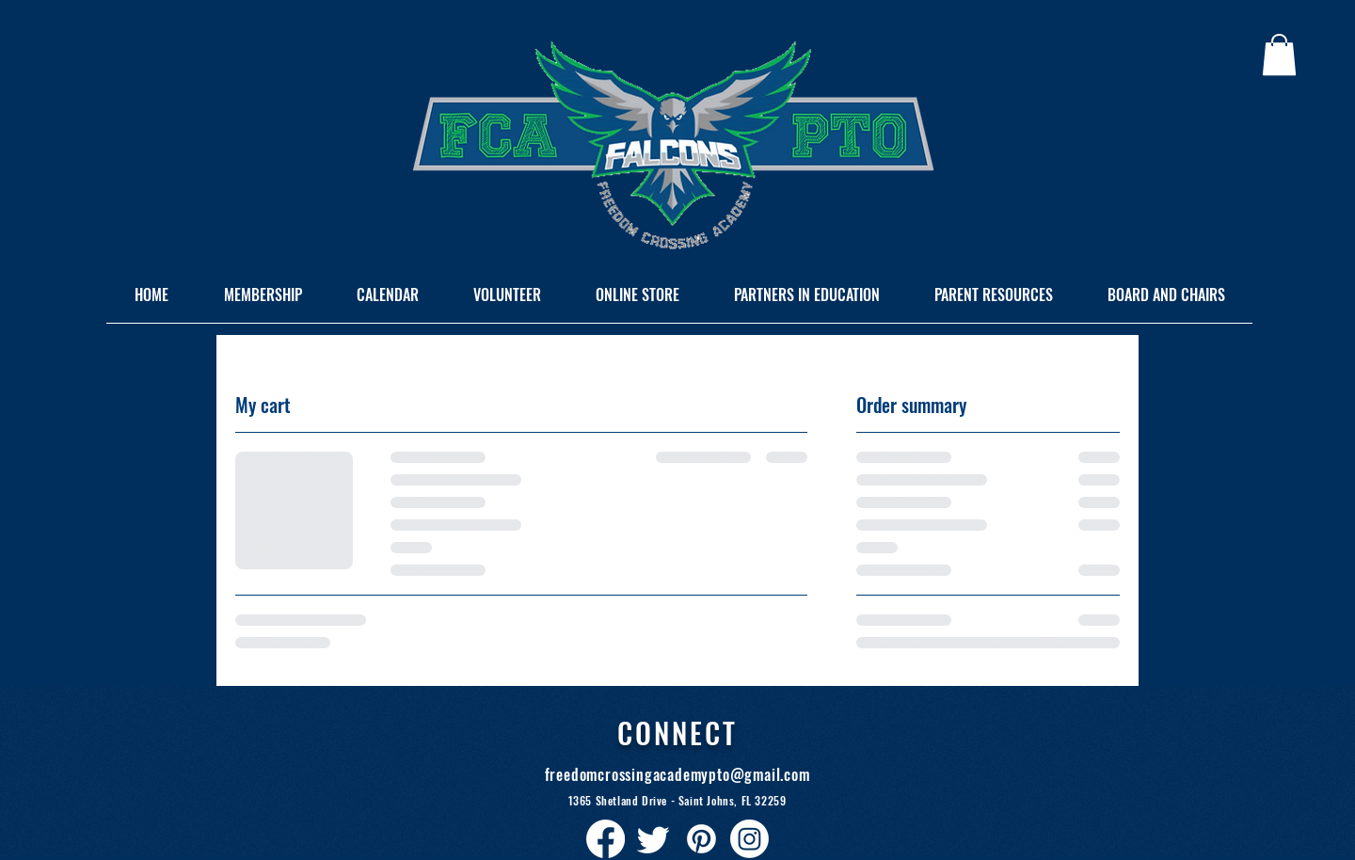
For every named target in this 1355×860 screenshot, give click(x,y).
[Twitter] (653, 839)
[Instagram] (749, 839)
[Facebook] (605, 839)
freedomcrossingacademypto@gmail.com (677, 774)
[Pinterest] (701, 839)
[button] (1279, 54)
